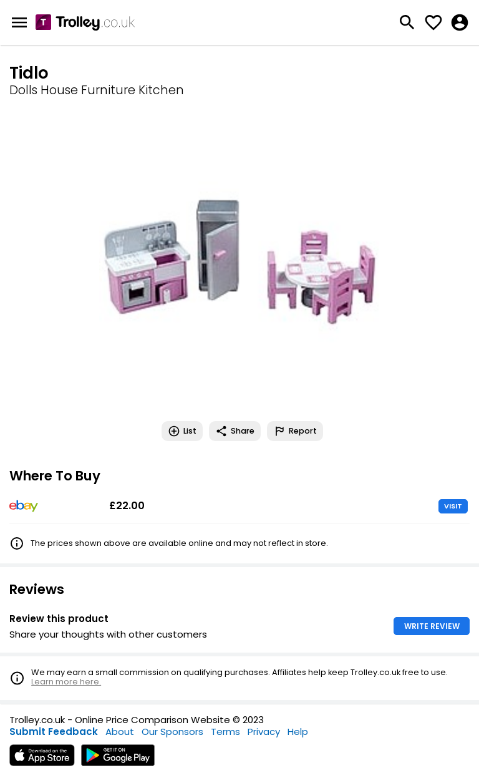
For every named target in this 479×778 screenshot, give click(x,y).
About (119, 731)
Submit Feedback (53, 731)
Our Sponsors (172, 731)
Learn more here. (66, 682)
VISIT (453, 506)
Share (234, 431)
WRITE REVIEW (432, 626)
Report (295, 431)
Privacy (264, 731)
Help (298, 731)
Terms (225, 731)
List (182, 431)
